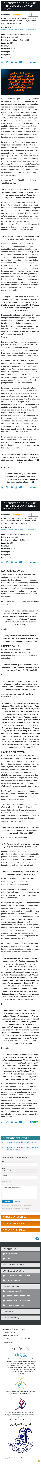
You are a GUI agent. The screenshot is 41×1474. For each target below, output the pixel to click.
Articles (3, 29)
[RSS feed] (27, 1349)
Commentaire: (7, 1185)
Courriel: (5, 1175)
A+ (36, 15)
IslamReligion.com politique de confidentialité (17, 1339)
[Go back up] (37, 1238)
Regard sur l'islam (9, 1332)
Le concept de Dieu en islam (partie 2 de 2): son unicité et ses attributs (20, 1148)
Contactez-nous (8, 1342)
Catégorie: (6, 27)
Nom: (4, 1161)
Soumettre (7, 1202)
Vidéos (23, 1329)
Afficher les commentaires (10, 1335)
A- (30, 15)
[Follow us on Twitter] (20, 1349)
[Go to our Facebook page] (14, 1349)
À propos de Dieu (31, 29)
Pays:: (4, 1168)
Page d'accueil (7, 1329)
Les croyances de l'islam (16, 29)
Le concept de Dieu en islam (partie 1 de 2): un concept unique (20, 1143)
